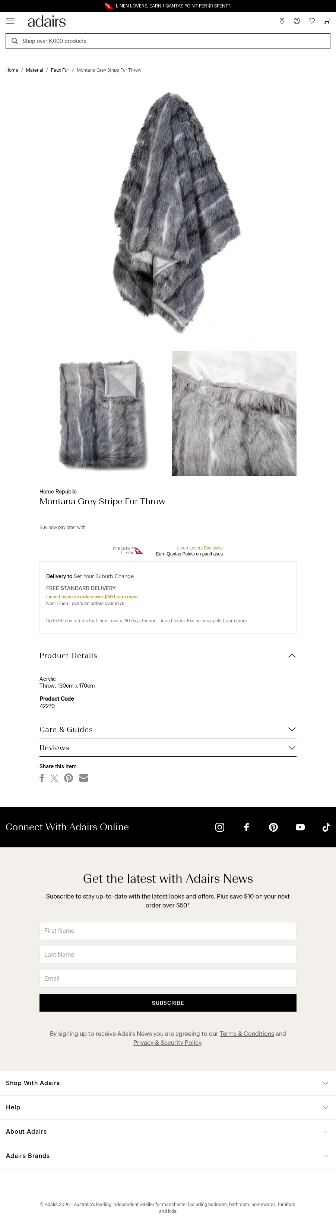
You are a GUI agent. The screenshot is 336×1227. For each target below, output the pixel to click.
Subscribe (168, 1003)
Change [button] (124, 576)
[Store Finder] (282, 21)
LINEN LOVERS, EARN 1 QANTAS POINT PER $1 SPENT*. (173, 6)
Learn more (126, 597)
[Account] (297, 21)
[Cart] (326, 21)
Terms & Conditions (247, 1033)
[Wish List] (312, 21)
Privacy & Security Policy (167, 1042)
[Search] (16, 42)
